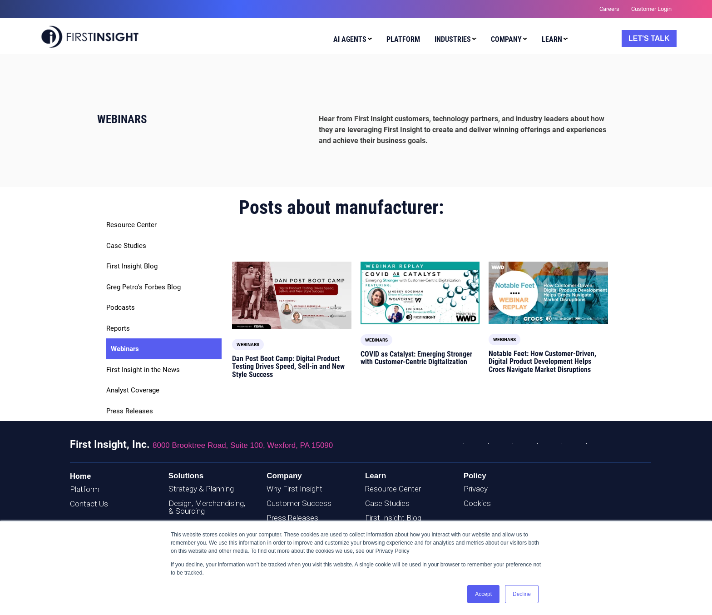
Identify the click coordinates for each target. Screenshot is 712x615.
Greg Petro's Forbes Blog (143, 287)
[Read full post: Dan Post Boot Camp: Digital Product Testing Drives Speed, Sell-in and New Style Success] (291, 295)
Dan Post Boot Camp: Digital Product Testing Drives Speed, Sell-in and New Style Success (288, 366)
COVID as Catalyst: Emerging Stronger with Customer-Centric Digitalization (416, 358)
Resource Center (131, 225)
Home (80, 476)
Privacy (476, 488)
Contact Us (89, 503)
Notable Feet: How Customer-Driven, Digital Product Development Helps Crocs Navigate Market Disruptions (542, 361)
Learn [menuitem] (552, 39)
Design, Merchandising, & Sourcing (206, 507)
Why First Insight (294, 488)
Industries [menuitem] (453, 39)
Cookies (477, 503)
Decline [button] (522, 594)
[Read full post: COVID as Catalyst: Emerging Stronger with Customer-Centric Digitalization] (420, 293)
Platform (84, 489)
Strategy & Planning (201, 488)
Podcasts (120, 307)
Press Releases (129, 411)
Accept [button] (483, 594)
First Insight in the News (143, 370)
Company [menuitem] (506, 39)
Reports (118, 328)
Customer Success (299, 503)
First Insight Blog (132, 266)
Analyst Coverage (132, 390)
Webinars (125, 349)
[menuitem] (350, 40)
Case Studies (126, 246)
